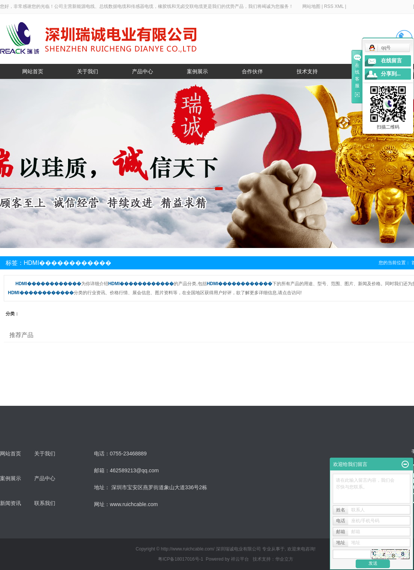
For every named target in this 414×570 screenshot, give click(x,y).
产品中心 (142, 71)
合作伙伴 (252, 71)
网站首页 (32, 71)
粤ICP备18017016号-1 (180, 559)
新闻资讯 (10, 503)
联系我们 (44, 503)
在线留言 (391, 61)
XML (339, 6)
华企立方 (284, 559)
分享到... (391, 74)
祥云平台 (240, 559)
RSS (329, 6)
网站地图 (311, 6)
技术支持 (307, 71)
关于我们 (87, 71)
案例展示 (197, 71)
